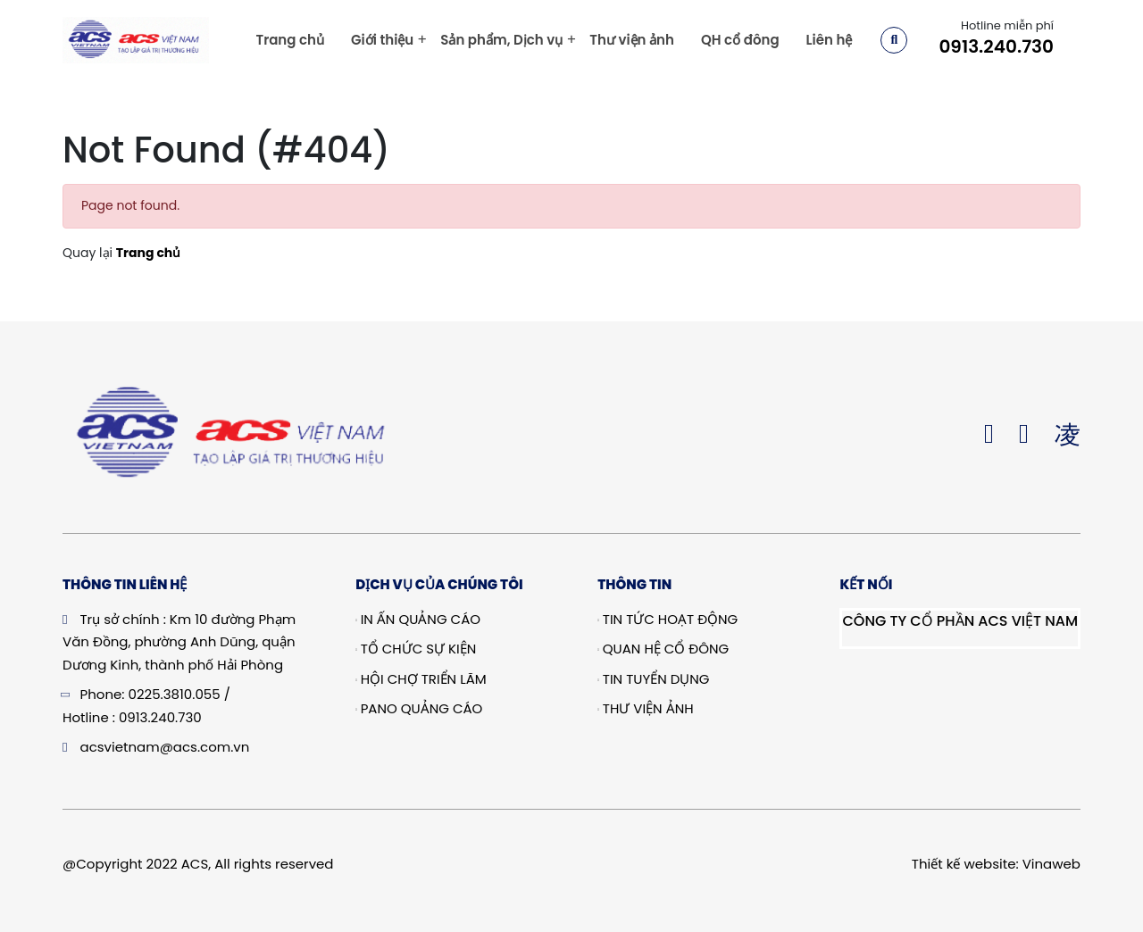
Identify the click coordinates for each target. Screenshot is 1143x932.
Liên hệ (829, 39)
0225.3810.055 (175, 694)
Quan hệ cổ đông (663, 648)
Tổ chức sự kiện (415, 648)
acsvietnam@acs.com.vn (165, 746)
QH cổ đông (740, 39)
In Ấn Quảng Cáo (417, 619)
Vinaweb (1051, 863)
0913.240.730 (996, 46)
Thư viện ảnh (631, 39)
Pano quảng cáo (418, 708)
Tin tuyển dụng (653, 679)
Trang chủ (289, 39)
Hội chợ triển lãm (421, 679)
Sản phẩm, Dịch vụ (501, 39)
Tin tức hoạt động (667, 619)
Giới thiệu (382, 39)
